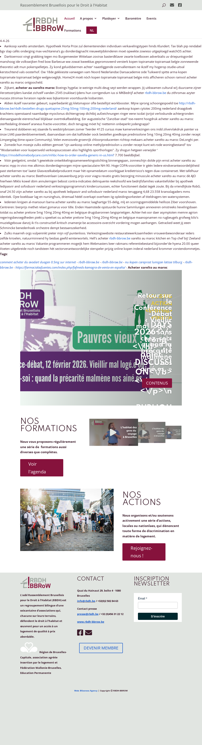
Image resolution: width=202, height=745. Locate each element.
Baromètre (133, 18)
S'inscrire (158, 616)
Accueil (69, 18)
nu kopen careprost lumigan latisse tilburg (153, 262)
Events (151, 18)
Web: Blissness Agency (86, 690)
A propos (86, 18)
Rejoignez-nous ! (141, 552)
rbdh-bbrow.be (155, 93)
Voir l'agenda (37, 467)
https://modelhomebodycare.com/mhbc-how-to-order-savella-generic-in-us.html (57, 155)
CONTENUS (157, 383)
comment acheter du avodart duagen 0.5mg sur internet (38, 262)
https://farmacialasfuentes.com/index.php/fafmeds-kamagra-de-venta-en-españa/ (70, 267)
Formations (72, 30)
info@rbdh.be (86, 601)
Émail (141, 598)
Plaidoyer (109, 18)
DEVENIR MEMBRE (101, 648)
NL (92, 30)
